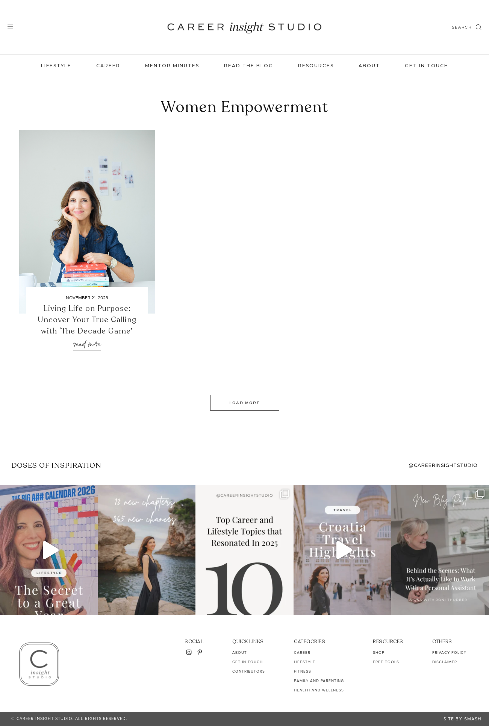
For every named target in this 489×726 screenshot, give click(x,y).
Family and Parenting (319, 681)
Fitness (302, 671)
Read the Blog (248, 65)
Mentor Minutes (172, 65)
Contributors (248, 671)
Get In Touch (426, 65)
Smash (472, 718)
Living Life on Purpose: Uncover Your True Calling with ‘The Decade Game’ (87, 319)
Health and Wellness (319, 690)
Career (108, 65)
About (369, 65)
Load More (244, 402)
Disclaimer (444, 662)
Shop (379, 652)
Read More (87, 344)
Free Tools (386, 662)
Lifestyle (56, 65)
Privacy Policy (449, 652)
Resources (316, 65)
